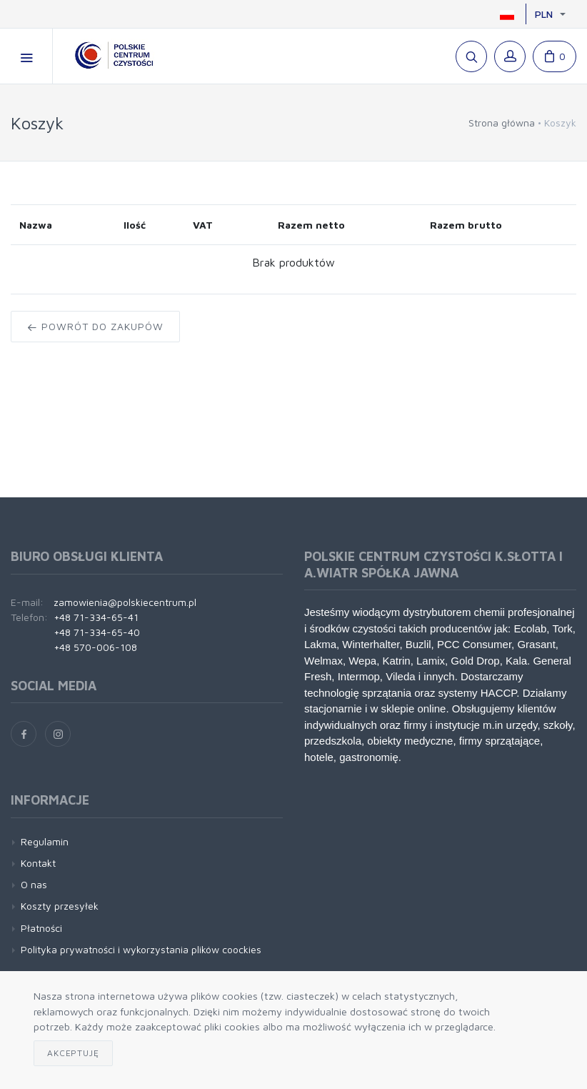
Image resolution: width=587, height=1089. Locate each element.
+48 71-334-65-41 (96, 617)
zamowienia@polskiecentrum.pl (125, 602)
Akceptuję (73, 1053)
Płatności (41, 928)
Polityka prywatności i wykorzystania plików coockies (141, 949)
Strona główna (501, 122)
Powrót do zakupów (95, 326)
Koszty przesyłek (60, 906)
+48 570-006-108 (95, 647)
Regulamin (45, 841)
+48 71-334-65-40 (97, 632)
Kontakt (38, 863)
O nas (34, 884)
